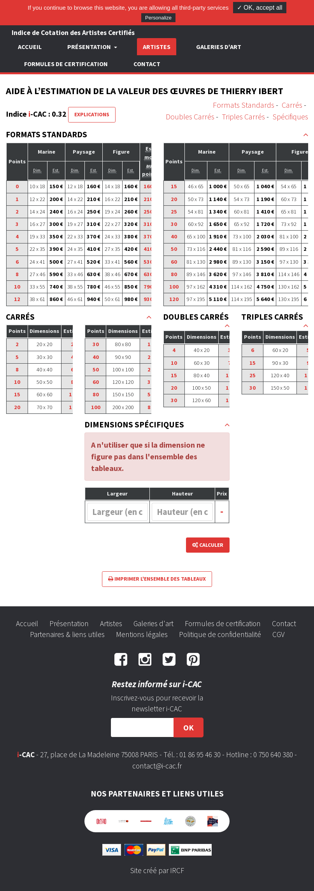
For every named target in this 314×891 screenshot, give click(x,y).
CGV (278, 634)
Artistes (156, 47)
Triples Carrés (243, 116)
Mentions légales (142, 634)
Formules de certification (66, 64)
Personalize (158, 18)
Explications (91, 114)
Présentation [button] (89, 47)
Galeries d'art (218, 47)
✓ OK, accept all (259, 7)
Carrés (292, 105)
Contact (146, 64)
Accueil (30, 47)
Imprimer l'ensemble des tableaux (157, 578)
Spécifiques (290, 116)
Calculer (207, 544)
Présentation (69, 623)
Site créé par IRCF (157, 870)
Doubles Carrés (190, 116)
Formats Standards (243, 105)
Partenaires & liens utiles (67, 634)
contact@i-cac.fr (157, 765)
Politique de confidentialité (220, 634)
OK (188, 727)
